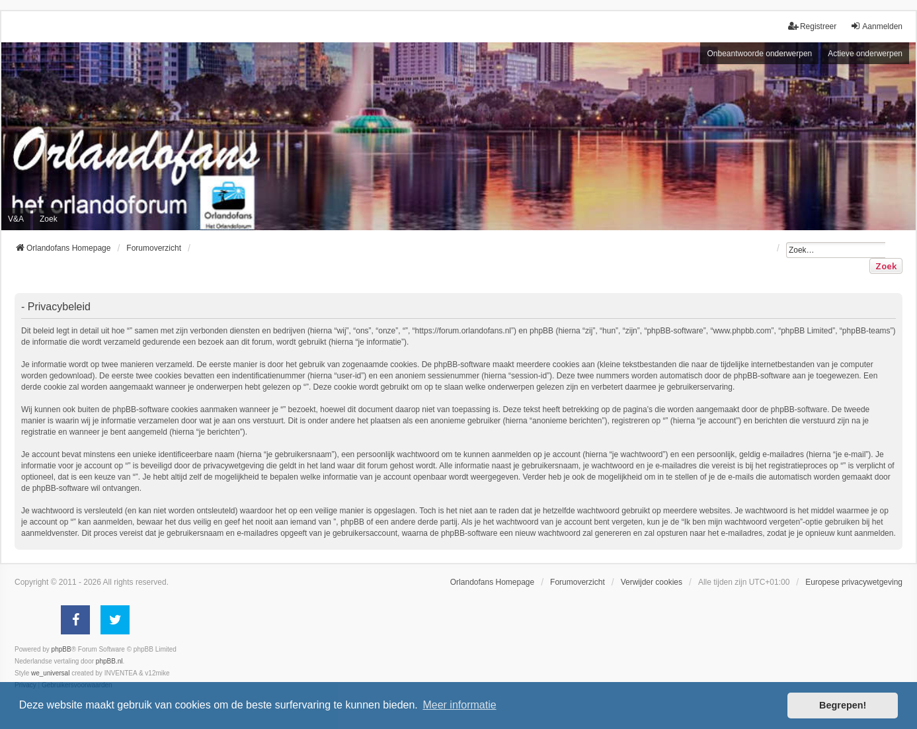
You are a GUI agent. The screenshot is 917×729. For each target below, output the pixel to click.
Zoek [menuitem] (49, 219)
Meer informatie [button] (459, 704)
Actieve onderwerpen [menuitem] (865, 53)
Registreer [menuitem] (812, 26)
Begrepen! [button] (842, 705)
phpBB (61, 649)
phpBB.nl (109, 661)
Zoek (886, 266)
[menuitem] (853, 582)
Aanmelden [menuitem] (876, 26)
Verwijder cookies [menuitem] (651, 582)
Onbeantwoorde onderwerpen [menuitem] (759, 53)
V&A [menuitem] (16, 219)
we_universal (50, 673)
